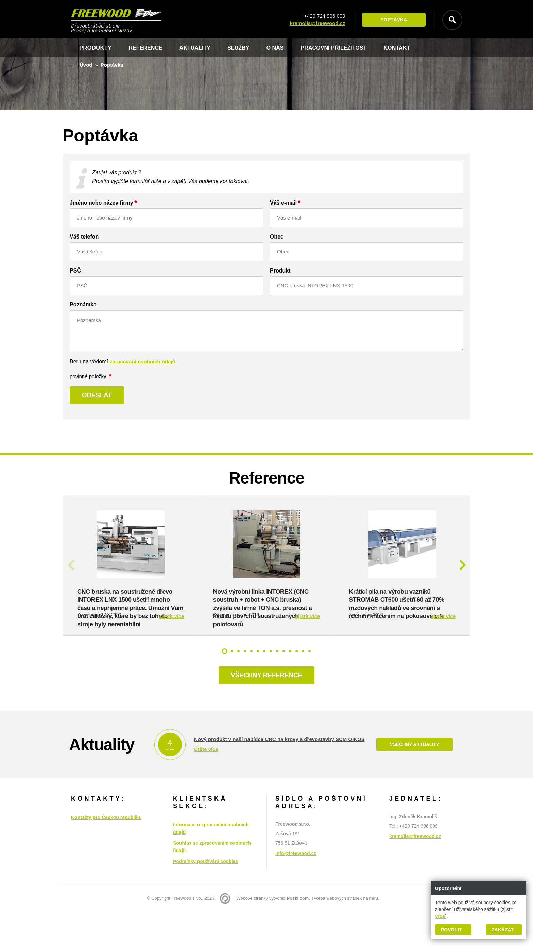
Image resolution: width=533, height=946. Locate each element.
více (440, 916)
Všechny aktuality (414, 779)
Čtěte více (206, 784)
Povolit (451, 929)
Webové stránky (252, 933)
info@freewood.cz (295, 888)
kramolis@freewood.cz (315, 24)
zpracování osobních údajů (142, 361)
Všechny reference (266, 709)
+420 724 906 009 (322, 16)
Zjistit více (171, 650)
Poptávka (392, 20)
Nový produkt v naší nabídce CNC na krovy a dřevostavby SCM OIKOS (279, 774)
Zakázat (503, 929)
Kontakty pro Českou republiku (106, 852)
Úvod (86, 65)
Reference (146, 48)
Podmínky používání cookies (205, 896)
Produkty (95, 48)
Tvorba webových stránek (336, 933)
